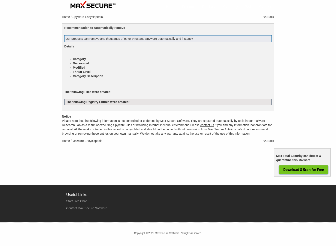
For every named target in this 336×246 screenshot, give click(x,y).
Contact (265, 7)
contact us (207, 125)
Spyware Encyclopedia (87, 17)
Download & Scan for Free (303, 170)
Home (171, 7)
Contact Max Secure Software (86, 208)
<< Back (268, 17)
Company (230, 7)
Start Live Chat (76, 201)
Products (188, 7)
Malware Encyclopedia (87, 141)
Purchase (209, 7)
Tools (249, 7)
